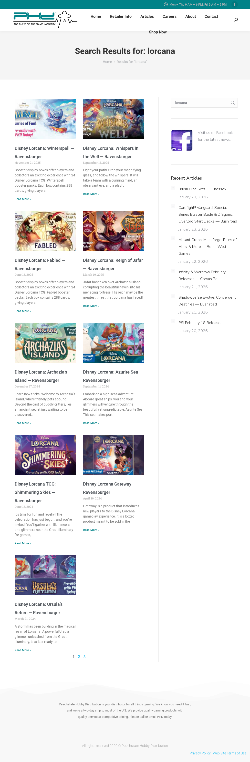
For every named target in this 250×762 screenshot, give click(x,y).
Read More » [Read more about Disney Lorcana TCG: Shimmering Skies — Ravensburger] (23, 543)
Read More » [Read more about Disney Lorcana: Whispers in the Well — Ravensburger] (91, 194)
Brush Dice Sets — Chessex (202, 189)
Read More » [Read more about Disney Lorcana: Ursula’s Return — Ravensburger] (23, 650)
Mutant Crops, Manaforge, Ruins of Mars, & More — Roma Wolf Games (207, 246)
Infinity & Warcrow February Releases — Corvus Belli (202, 275)
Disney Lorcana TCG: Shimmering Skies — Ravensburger (35, 492)
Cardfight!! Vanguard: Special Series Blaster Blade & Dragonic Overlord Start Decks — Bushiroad (207, 214)
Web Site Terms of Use (229, 753)
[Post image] (173, 188)
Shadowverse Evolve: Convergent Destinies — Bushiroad (207, 301)
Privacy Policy (200, 753)
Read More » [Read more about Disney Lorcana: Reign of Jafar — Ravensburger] (91, 306)
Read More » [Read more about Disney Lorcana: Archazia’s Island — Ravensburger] (23, 423)
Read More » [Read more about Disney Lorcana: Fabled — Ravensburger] (23, 311)
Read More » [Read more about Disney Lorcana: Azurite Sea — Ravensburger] (91, 423)
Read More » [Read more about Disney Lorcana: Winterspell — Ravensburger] (23, 199)
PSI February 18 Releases (200, 322)
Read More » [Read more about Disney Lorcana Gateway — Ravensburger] (91, 530)
